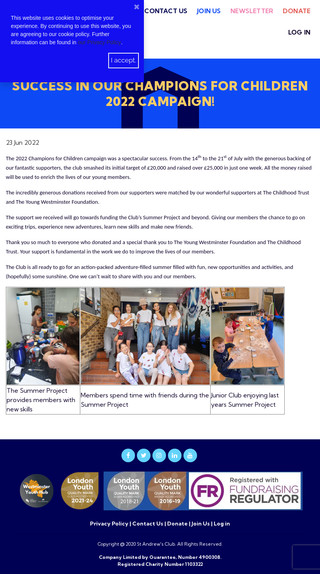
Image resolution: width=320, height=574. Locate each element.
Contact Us (165, 11)
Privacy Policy (110, 523)
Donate (296, 11)
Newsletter (251, 11)
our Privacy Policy (99, 42)
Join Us (209, 11)
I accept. (124, 60)
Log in (299, 32)
